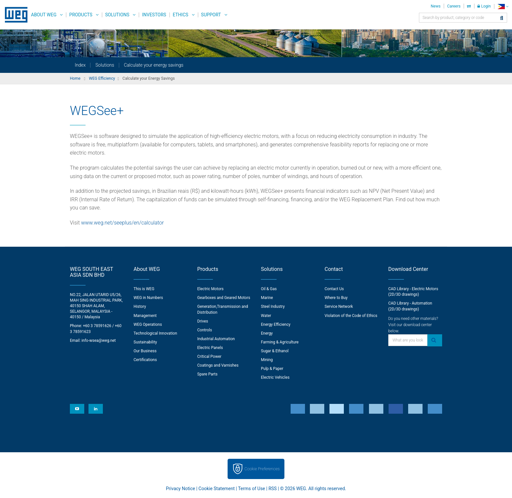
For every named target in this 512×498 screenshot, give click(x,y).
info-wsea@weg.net (99, 340)
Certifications (145, 359)
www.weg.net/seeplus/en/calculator (122, 223)
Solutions (117, 14)
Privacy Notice (180, 488)
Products (80, 14)
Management (145, 315)
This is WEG (144, 289)
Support (211, 14)
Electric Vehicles (275, 377)
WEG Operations (148, 324)
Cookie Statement (217, 488)
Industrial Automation (216, 339)
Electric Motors (210, 289)
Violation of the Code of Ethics (351, 315)
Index (80, 65)
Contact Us (334, 289)
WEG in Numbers (148, 297)
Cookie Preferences (262, 468)
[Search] (501, 18)
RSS (272, 488)
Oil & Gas (269, 289)
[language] (503, 6)
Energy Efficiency (275, 324)
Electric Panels (210, 347)
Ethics (180, 14)
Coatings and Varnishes (217, 365)
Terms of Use (251, 488)
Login (484, 6)
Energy (267, 333)
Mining (267, 359)
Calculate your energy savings (154, 65)
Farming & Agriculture (279, 342)
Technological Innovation (155, 333)
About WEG (43, 14)
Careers (453, 6)
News (435, 6)
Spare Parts (207, 374)
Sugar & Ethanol (275, 351)
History (140, 306)
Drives (202, 321)
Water (266, 315)
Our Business (145, 351)
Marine (267, 297)
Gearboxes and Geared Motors (223, 297)
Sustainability (145, 342)
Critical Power (209, 356)
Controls (204, 330)
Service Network (339, 306)
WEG (14, 14)
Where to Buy (336, 297)
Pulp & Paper (272, 368)
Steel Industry (273, 306)
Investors (154, 14)
